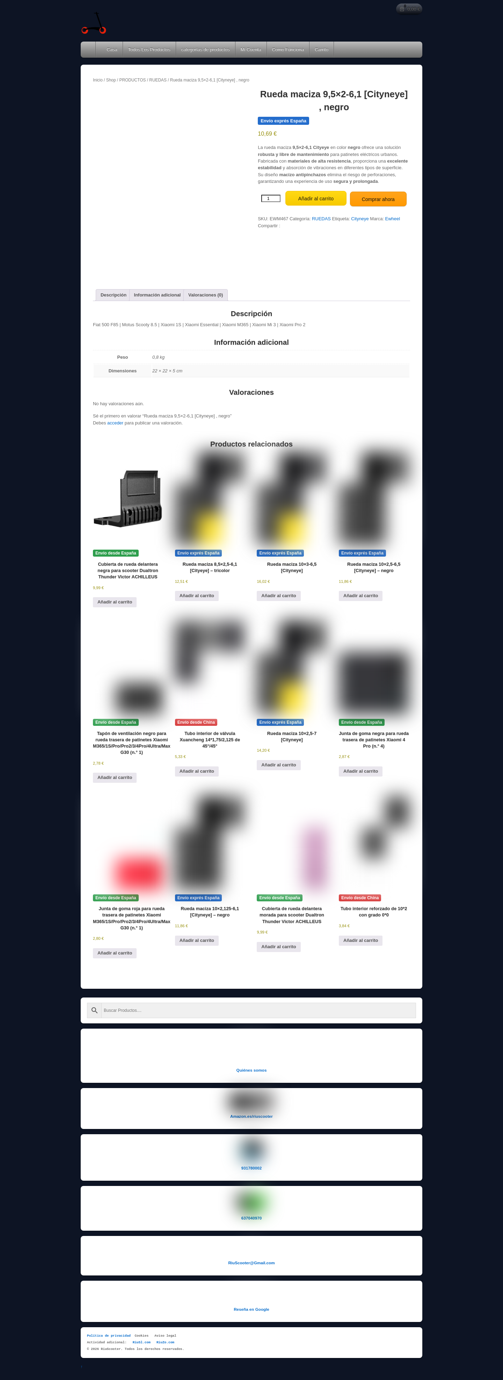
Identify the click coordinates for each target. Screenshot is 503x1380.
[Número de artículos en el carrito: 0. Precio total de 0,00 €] (409, 9)
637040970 (251, 1216)
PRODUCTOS (132, 80)
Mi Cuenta (251, 49)
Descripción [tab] (113, 293)
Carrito (321, 49)
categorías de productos (205, 49)
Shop (111, 80)
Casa (109, 49)
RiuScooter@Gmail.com (251, 1260)
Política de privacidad (109, 1333)
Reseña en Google (251, 1307)
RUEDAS (158, 80)
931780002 (251, 1166)
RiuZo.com (165, 1340)
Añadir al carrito (316, 198)
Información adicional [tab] (157, 293)
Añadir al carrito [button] (114, 600)
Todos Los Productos (149, 49)
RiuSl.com (142, 1340)
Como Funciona (288, 49)
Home (89, 50)
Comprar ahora (378, 198)
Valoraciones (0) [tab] (205, 293)
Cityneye (360, 217)
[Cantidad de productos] (270, 197)
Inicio (98, 80)
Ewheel (392, 217)
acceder (115, 421)
